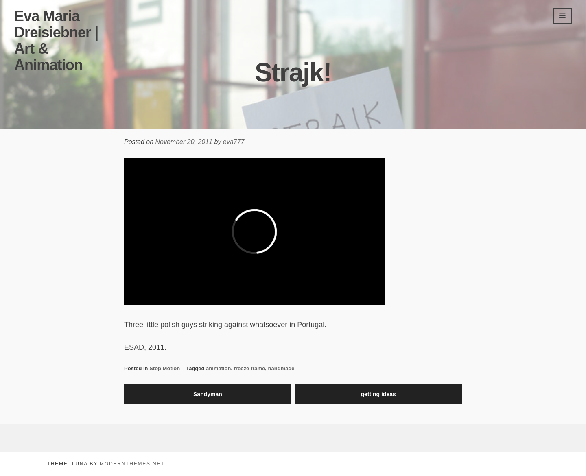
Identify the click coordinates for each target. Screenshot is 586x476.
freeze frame (249, 368)
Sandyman (207, 394)
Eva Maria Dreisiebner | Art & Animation (56, 40)
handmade (281, 368)
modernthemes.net (132, 464)
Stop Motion (164, 368)
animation (218, 368)
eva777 (234, 141)
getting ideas (378, 394)
